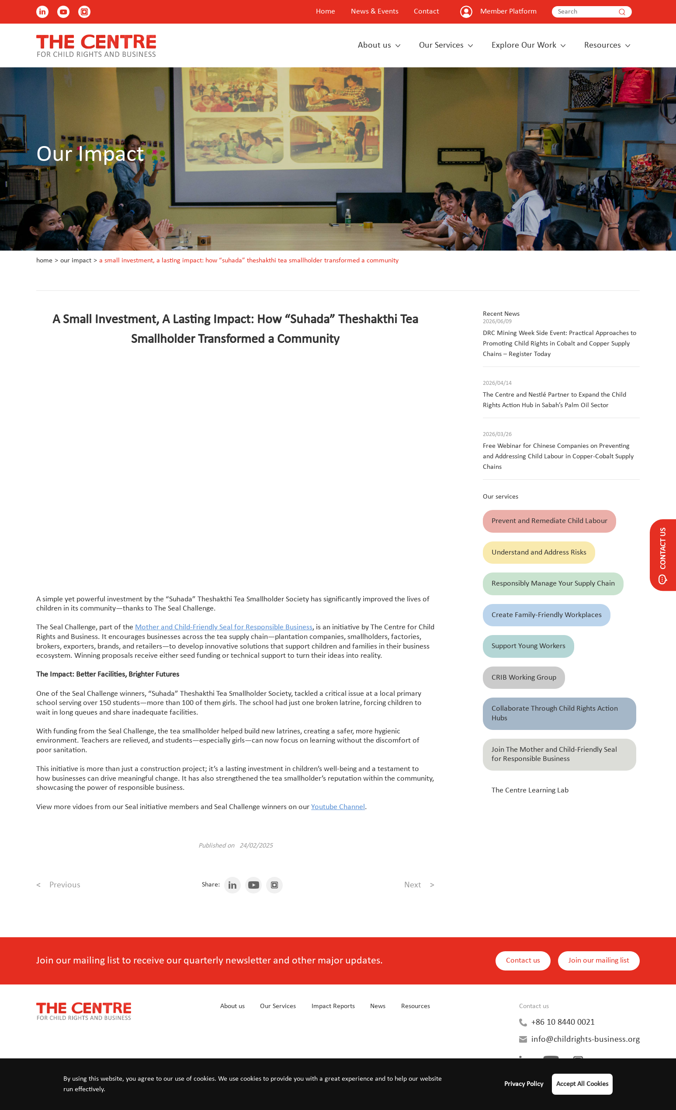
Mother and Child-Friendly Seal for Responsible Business (223, 627)
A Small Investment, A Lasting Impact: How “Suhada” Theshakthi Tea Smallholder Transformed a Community (249, 260)
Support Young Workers (528, 646)
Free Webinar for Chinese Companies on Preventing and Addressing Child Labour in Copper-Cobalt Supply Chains (558, 457)
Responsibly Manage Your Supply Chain (553, 583)
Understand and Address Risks (539, 552)
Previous (58, 885)
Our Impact (75, 260)
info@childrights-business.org (585, 1039)
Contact (426, 11)
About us (374, 45)
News (377, 1006)
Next (419, 885)
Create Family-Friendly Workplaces (547, 615)
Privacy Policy (523, 1084)
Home (325, 11)
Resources (602, 45)
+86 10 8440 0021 (563, 1022)
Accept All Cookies (582, 1084)
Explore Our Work (524, 45)
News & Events (375, 11)
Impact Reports (333, 1006)
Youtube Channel (338, 807)
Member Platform (508, 11)
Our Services (441, 45)
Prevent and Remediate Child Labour (549, 521)
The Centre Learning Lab (530, 790)
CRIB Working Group (524, 678)
